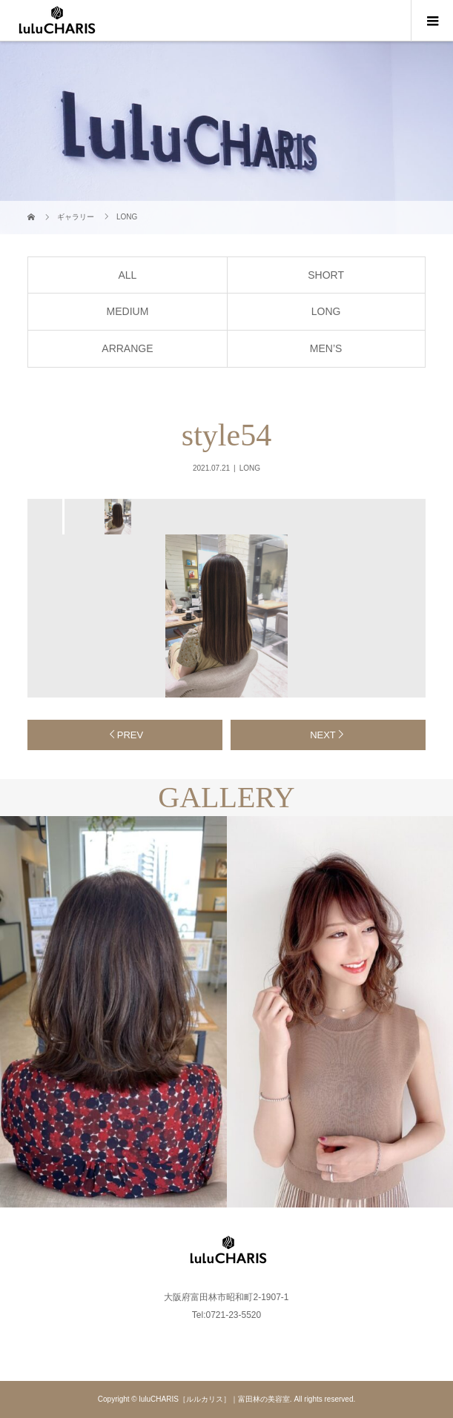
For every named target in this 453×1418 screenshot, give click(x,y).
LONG (326, 311)
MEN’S (326, 348)
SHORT (326, 275)
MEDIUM (128, 311)
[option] (116, 516)
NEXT (323, 735)
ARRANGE (127, 348)
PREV (130, 735)
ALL (127, 275)
